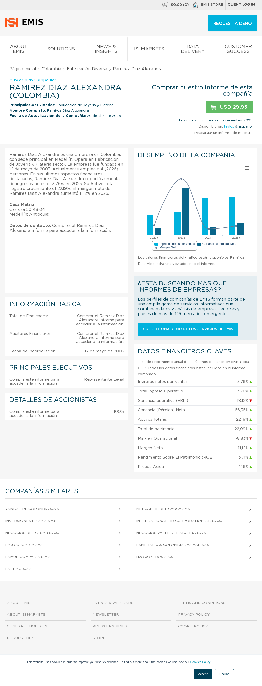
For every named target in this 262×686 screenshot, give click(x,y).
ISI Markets (149, 50)
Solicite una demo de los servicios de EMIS (188, 329)
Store (99, 638)
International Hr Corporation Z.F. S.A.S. (179, 521)
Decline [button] (224, 674)
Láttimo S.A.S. (18, 569)
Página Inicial (22, 69)
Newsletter (106, 614)
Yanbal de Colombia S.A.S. (32, 509)
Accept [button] (203, 674)
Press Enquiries (110, 626)
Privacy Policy (194, 614)
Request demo (22, 638)
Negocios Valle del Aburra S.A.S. (171, 533)
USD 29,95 (229, 107)
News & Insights (106, 50)
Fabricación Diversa (87, 69)
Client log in (241, 4)
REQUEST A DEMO (232, 23)
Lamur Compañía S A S (28, 557)
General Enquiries (27, 626)
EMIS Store (208, 5)
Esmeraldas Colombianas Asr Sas (172, 545)
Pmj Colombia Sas (24, 545)
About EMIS (18, 50)
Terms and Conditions (201, 603)
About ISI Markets (26, 614)
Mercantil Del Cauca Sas (163, 509)
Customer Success (238, 50)
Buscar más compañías (33, 80)
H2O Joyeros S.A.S (154, 557)
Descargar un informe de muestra (223, 133)
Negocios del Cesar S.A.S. (32, 533)
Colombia (51, 69)
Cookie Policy (193, 626)
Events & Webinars (113, 603)
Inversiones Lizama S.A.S (31, 521)
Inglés (229, 126)
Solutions (61, 50)
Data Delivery (192, 50)
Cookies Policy (200, 662)
